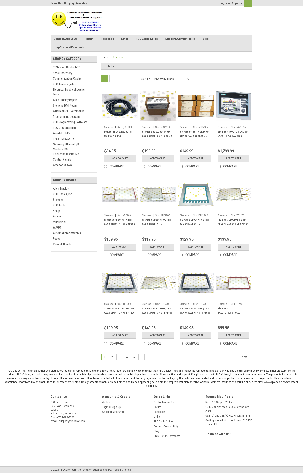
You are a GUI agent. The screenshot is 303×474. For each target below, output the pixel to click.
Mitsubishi (59, 222)
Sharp (56, 211)
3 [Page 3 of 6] (119, 357)
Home (104, 57)
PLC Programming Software (70, 122)
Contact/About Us (65, 39)
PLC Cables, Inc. (63, 194)
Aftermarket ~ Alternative (68, 111)
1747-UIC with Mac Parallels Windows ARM (227, 409)
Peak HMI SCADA (63, 139)
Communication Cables (67, 78)
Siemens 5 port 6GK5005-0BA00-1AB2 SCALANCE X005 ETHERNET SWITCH (194, 136)
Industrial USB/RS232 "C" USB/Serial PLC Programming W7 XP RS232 (119, 136)
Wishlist (107, 402)
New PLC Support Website (220, 402)
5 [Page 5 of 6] (134, 357)
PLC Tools (59, 205)
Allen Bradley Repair (65, 100)
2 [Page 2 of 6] (112, 357)
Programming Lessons (66, 117)
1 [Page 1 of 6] (104, 357)
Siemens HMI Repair (65, 105)
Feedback (107, 39)
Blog (205, 39)
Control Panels (62, 159)
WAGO (57, 227)
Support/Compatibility (180, 39)
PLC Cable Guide (147, 39)
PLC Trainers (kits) (64, 84)
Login (223, 3)
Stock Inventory (62, 73)
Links (124, 39)
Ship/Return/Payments (69, 47)
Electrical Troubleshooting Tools (69, 92)
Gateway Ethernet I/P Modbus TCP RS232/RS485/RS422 (66, 149)
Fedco (57, 238)
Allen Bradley (61, 189)
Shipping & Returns (113, 411)
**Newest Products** (66, 67)
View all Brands (62, 244)
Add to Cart (120, 158)
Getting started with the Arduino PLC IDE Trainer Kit (228, 422)
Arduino (57, 216)
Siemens (58, 200)
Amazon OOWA (62, 165)
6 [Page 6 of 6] (141, 357)
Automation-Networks (67, 233)
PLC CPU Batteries (64, 128)
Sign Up (237, 3)
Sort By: (145, 78)
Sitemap (126, 469)
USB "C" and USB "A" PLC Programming (227, 415)
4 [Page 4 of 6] (127, 357)
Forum (89, 39)
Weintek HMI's (61, 133)
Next (247, 357)
